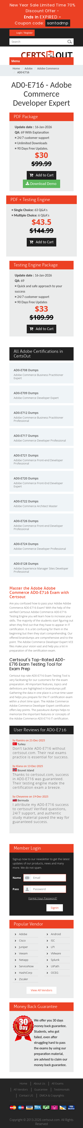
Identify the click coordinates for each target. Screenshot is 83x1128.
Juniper (23, 947)
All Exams (57, 1083)
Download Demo (41, 183)
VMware (56, 953)
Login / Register (24, 32)
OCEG (54, 973)
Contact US (26, 1095)
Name (17, 878)
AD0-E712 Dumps (26, 413)
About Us (39, 1083)
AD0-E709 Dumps (26, 393)
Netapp (23, 960)
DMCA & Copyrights (52, 1095)
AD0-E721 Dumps (26, 455)
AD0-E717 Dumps (26, 436)
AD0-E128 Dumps (26, 564)
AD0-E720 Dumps (26, 478)
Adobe (29, 68)
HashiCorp (25, 973)
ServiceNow (26, 966)
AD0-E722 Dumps (26, 501)
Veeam (23, 953)
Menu (15, 61)
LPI (53, 947)
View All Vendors (41, 990)
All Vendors (21, 1089)
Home (16, 68)
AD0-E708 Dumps (26, 370)
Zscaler (23, 979)
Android (56, 934)
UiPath (55, 966)
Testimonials (62, 1089)
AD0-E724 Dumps (26, 544)
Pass (16, 889)
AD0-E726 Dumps (26, 521)
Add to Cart (42, 175)
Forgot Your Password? (42, 898)
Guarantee (40, 1089)
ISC (53, 940)
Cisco (22, 940)
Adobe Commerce (48, 68)
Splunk (55, 960)
